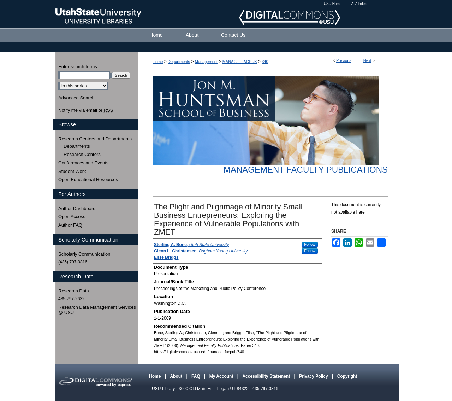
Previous (343, 60)
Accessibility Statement (266, 376)
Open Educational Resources (88, 179)
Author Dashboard (77, 208)
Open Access (71, 216)
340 (265, 61)
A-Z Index (359, 4)
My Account (221, 376)
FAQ (196, 376)
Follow (309, 244)
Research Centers (82, 154)
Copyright (347, 376)
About (176, 376)
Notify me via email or (85, 110)
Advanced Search (76, 97)
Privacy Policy (314, 376)
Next (367, 60)
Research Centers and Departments (95, 138)
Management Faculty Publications (306, 169)
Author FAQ (70, 225)
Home (158, 61)
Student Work (72, 171)
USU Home (333, 4)
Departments (179, 61)
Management (206, 61)
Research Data (73, 291)
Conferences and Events (83, 162)
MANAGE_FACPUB (239, 61)
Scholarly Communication (84, 254)
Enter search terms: (78, 66)
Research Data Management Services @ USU (97, 309)
